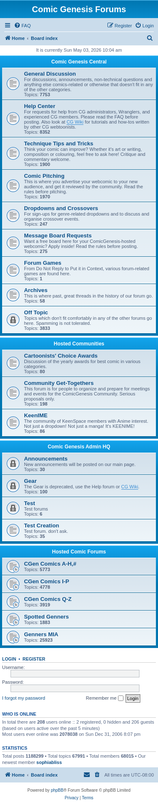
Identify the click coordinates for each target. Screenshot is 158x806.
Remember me (104, 698)
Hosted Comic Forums (79, 552)
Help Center (39, 106)
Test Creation (41, 525)
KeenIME (36, 415)
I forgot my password (23, 698)
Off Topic (36, 312)
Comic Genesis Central (79, 62)
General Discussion (50, 74)
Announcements (45, 459)
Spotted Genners (46, 617)
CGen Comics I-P (46, 581)
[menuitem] (22, 26)
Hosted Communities (79, 344)
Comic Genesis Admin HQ (79, 447)
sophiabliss (49, 762)
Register (34, 658)
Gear (30, 481)
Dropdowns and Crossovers (61, 208)
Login (9, 658)
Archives (36, 290)
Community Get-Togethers (59, 383)
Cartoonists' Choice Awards (61, 356)
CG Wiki (75, 121)
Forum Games (43, 263)
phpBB (57, 790)
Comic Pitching (44, 176)
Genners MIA (41, 634)
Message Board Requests (58, 235)
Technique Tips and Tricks (58, 143)
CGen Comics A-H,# (50, 564)
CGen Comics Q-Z (48, 599)
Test (29, 503)
